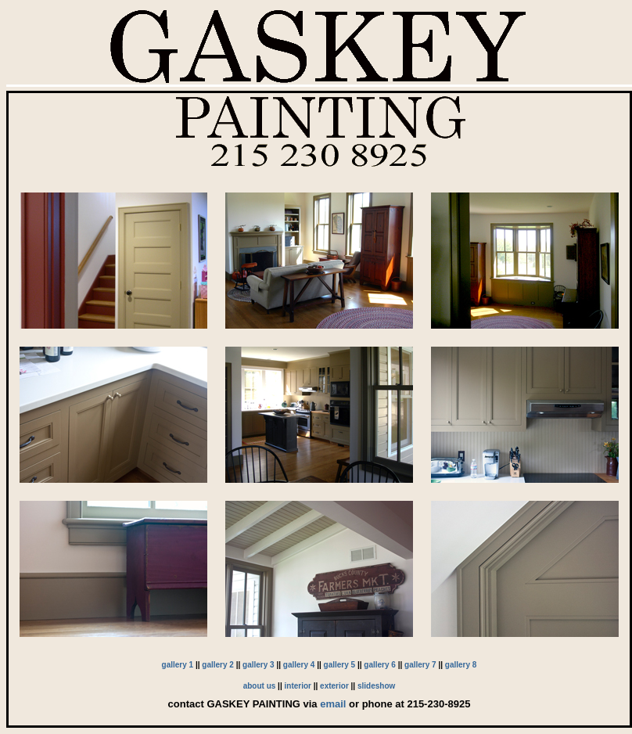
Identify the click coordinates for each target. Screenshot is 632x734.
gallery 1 (178, 664)
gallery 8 (461, 664)
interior (298, 686)
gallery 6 (380, 664)
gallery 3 (258, 664)
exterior (334, 686)
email (333, 704)
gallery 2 (218, 664)
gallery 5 (340, 664)
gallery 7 (420, 664)
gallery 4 (299, 664)
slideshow (376, 686)
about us (259, 686)
